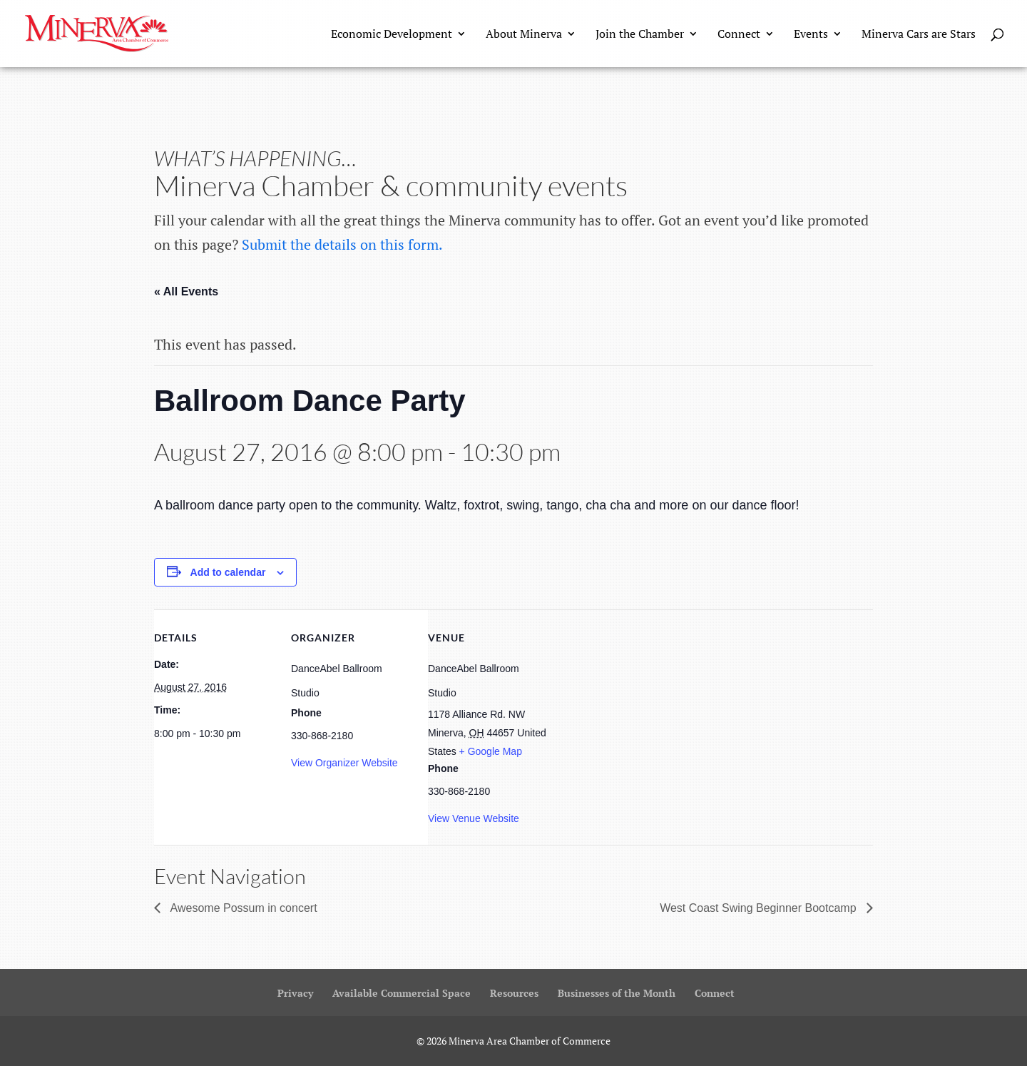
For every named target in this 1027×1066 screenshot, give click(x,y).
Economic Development (391, 35)
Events (811, 35)
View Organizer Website (344, 762)
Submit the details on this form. (342, 244)
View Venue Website (473, 818)
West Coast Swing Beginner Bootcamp (759, 908)
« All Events (186, 291)
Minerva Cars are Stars (919, 35)
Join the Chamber (640, 35)
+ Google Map (490, 751)
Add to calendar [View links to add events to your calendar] (228, 572)
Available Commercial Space (401, 993)
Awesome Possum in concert (242, 908)
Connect (738, 35)
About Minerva (524, 35)
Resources (514, 993)
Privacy (295, 993)
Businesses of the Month (616, 993)
